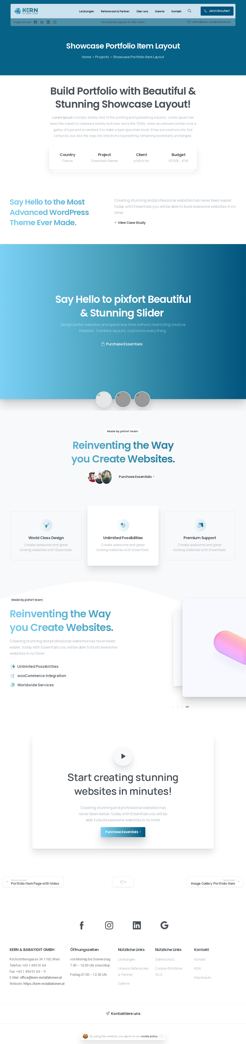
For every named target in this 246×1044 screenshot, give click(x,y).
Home (86, 57)
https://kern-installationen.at (44, 984)
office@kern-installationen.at (41, 977)
